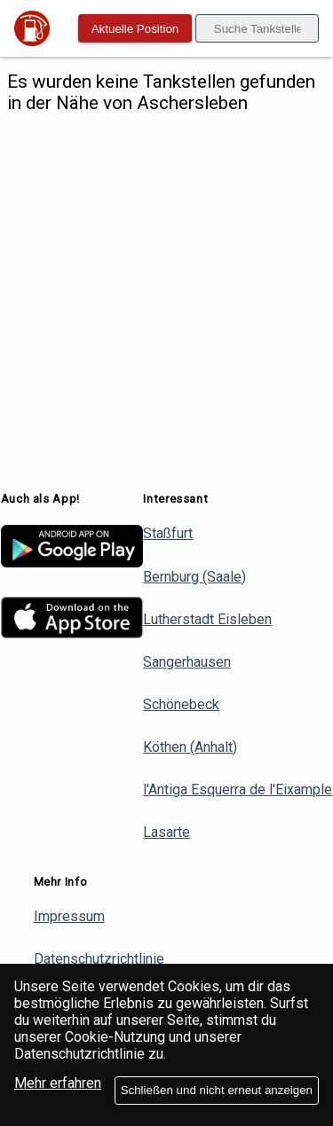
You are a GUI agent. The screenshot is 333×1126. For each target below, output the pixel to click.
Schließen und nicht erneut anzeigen (217, 1090)
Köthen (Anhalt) (190, 747)
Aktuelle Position (135, 28)
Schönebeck (181, 704)
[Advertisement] (166, 303)
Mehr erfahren (57, 1083)
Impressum (69, 916)
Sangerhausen (187, 661)
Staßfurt (168, 533)
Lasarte (166, 832)
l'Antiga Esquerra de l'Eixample (237, 789)
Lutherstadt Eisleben (207, 619)
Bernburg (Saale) (194, 576)
